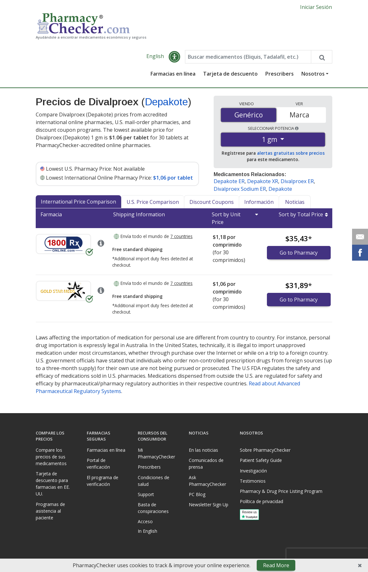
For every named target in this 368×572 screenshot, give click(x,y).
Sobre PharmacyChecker (265, 450)
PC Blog (197, 494)
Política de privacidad (261, 501)
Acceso (145, 521)
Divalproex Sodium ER (240, 189)
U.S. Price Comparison (153, 202)
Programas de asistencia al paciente (50, 511)
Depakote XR (262, 181)
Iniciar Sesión (316, 7)
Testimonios (253, 481)
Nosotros (313, 74)
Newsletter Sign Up (208, 504)
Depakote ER (229, 181)
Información (259, 202)
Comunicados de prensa (206, 463)
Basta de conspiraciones (153, 507)
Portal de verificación (98, 463)
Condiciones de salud (153, 480)
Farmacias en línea (173, 74)
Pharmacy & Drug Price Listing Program (281, 491)
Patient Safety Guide (261, 460)
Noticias (295, 202)
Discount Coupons (211, 202)
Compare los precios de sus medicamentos (51, 456)
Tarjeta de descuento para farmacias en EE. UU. (53, 484)
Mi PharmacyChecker (156, 453)
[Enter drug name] (248, 57)
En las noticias (203, 450)
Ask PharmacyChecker (207, 480)
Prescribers (279, 74)
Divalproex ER (297, 181)
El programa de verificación (102, 480)
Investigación (253, 471)
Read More (276, 565)
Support (146, 494)
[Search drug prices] (321, 57)
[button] (174, 57)
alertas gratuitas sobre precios (291, 153)
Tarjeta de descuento (230, 74)
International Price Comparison (78, 201)
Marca (299, 114)
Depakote (166, 102)
